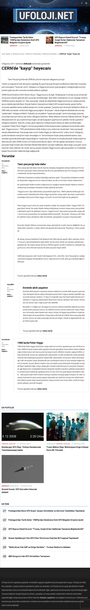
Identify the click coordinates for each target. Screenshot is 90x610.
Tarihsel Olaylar (8, 444)
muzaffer (10, 284)
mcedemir (6, 161)
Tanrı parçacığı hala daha (31, 164)
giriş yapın (42, 276)
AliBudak (27, 64)
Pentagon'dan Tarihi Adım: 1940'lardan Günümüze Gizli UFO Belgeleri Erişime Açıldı (45, 520)
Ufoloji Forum (18, 54)
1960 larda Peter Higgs (30, 342)
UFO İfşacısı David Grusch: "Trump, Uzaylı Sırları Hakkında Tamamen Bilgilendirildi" (46, 529)
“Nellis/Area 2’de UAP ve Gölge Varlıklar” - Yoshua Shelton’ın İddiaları (39, 547)
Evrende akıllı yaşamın (35, 287)
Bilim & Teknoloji (33, 54)
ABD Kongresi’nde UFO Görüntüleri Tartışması (29, 556)
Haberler (14, 46)
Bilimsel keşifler (50, 54)
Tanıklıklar (51, 444)
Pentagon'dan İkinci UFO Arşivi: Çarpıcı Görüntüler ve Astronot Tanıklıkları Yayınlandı (46, 511)
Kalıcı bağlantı (4, 172)
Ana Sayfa (6, 54)
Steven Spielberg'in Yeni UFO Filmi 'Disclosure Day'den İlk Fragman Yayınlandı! (43, 538)
